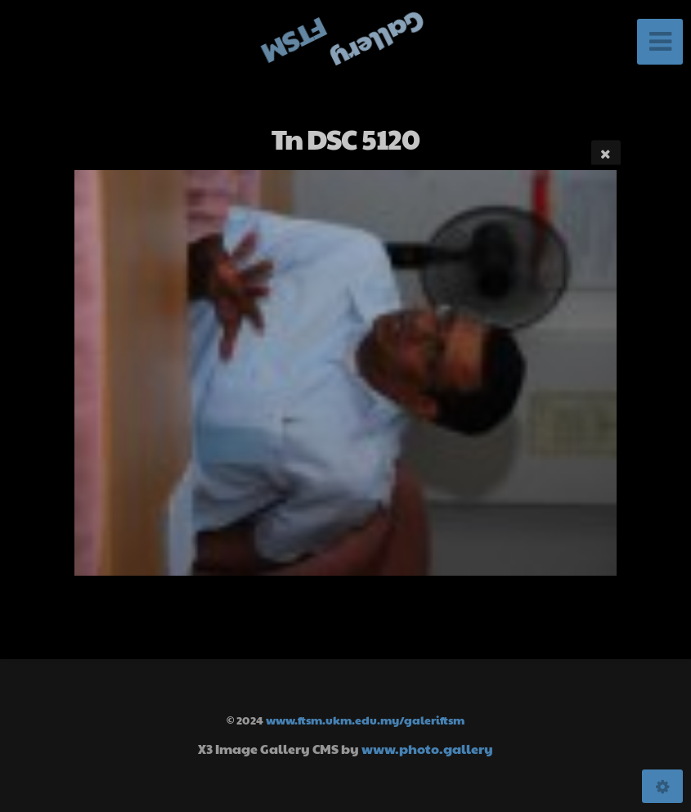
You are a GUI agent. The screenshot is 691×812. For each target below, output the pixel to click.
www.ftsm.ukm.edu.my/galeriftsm (365, 719)
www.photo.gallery (427, 748)
